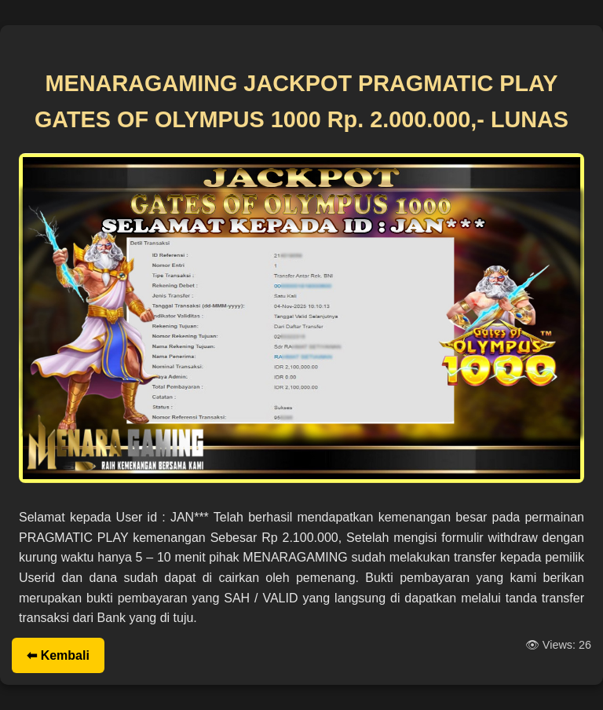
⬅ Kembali (58, 655)
